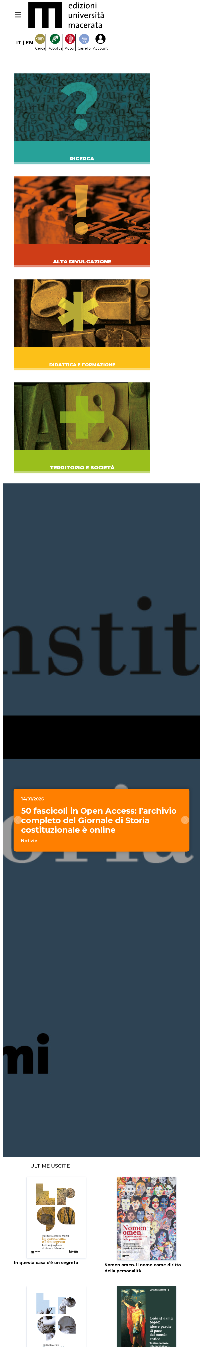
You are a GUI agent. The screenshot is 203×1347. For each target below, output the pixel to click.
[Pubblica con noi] (55, 42)
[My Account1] (100, 42)
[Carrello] (84, 42)
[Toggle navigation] (17, 15)
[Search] (40, 42)
